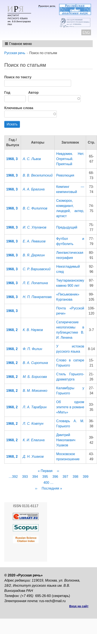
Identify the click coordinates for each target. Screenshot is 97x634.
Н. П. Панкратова (37, 297)
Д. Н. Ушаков (33, 456)
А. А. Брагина (34, 189)
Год (7, 92)
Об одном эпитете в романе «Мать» (70, 407)
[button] (18, 43)
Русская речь (14, 53)
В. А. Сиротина (35, 363)
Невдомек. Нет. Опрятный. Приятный (70, 159)
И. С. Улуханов (34, 227)
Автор (33, 92)
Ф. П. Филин (32, 349)
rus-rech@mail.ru (52, 601)
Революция (65, 175)
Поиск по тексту (17, 77)
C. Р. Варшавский (37, 269)
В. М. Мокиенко (35, 390)
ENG (86, 32)
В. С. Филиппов (35, 208)
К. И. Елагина (34, 440)
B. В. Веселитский (37, 175)
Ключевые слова (18, 108)
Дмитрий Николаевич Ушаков (65, 440)
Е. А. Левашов (34, 241)
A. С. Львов (32, 159)
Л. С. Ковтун (33, 423)
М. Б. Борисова (35, 377)
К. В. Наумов (33, 330)
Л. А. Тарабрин (34, 407)
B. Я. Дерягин (34, 255)
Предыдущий (66, 227)
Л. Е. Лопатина (35, 283)
